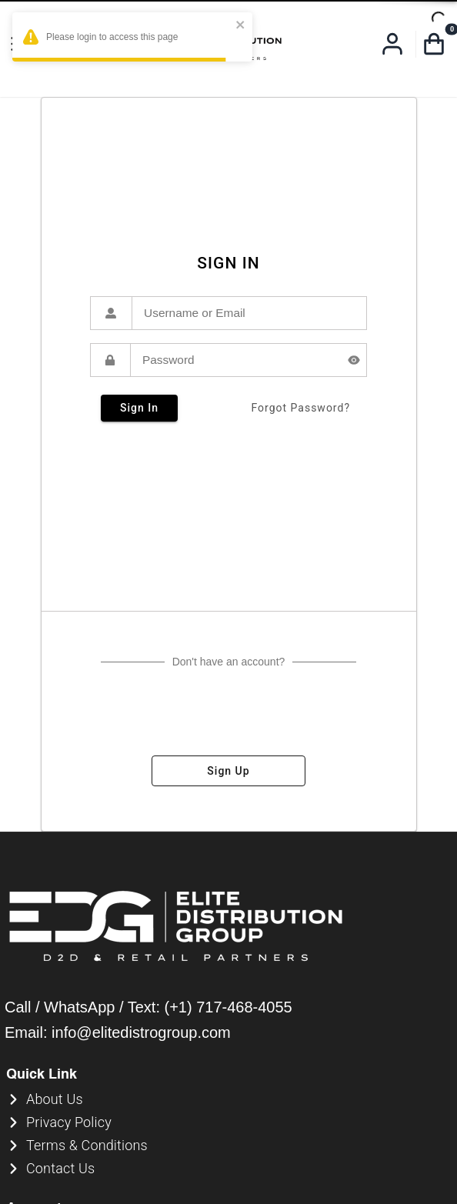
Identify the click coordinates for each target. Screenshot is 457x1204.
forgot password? (300, 408)
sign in (139, 408)
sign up (228, 770)
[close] (240, 25)
